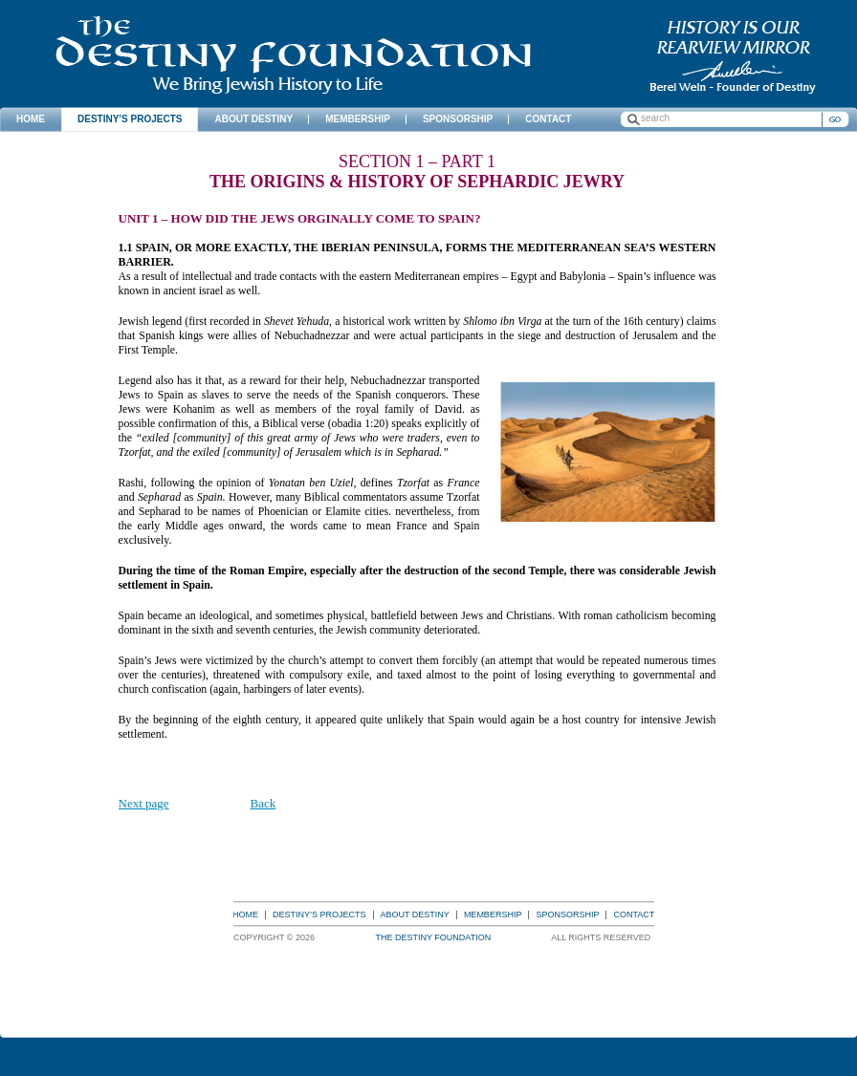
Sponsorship (567, 914)
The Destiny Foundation (293, 55)
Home (245, 914)
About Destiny (415, 914)
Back (263, 803)
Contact (633, 914)
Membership (493, 914)
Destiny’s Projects (319, 914)
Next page (144, 803)
